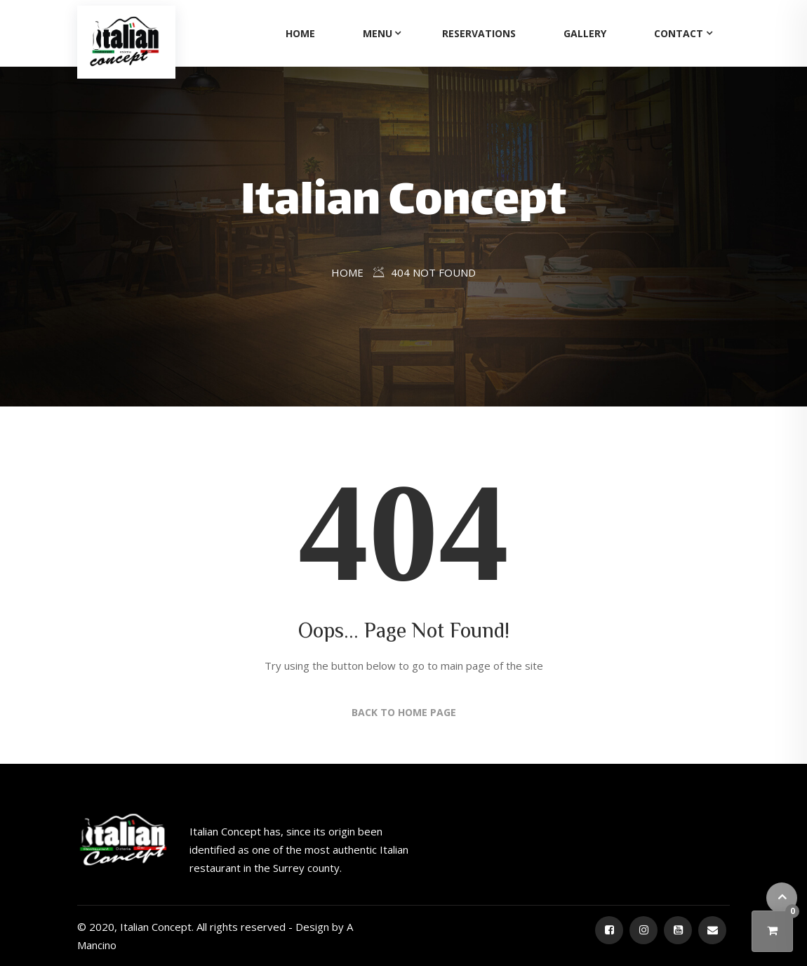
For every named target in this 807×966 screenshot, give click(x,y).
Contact (678, 33)
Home (300, 33)
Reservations (479, 33)
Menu (377, 33)
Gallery (584, 33)
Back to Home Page (404, 712)
